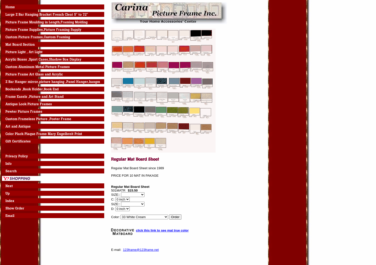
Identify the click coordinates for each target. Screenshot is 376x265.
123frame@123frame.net (141, 250)
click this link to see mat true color (162, 230)
